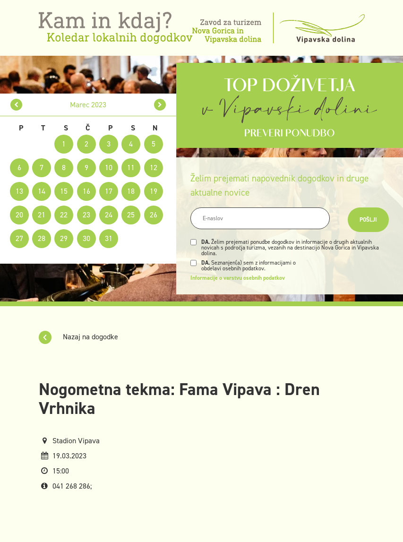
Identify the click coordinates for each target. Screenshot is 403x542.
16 (86, 191)
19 (153, 191)
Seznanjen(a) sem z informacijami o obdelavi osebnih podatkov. (248, 265)
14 (41, 191)
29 (64, 238)
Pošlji (368, 220)
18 (131, 191)
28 (41, 238)
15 (64, 191)
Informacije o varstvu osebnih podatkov (237, 278)
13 (19, 191)
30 (86, 238)
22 (64, 215)
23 (86, 215)
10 (108, 167)
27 (19, 238)
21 (41, 215)
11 (131, 167)
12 (153, 167)
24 (108, 215)
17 (108, 191)
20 (19, 215)
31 (108, 238)
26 (153, 215)
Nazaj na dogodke (78, 337)
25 (131, 215)
